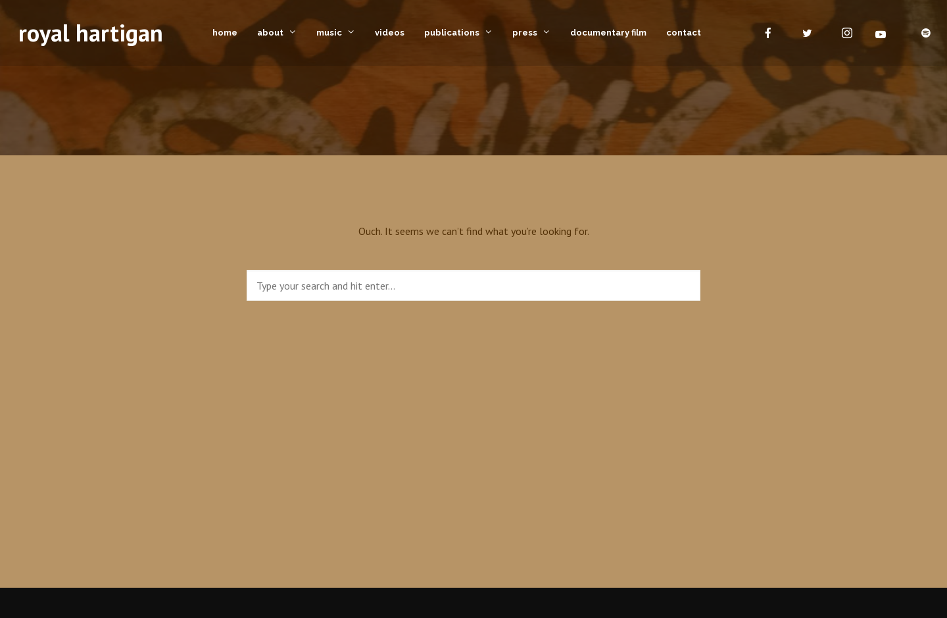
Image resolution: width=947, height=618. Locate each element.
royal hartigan (90, 32)
